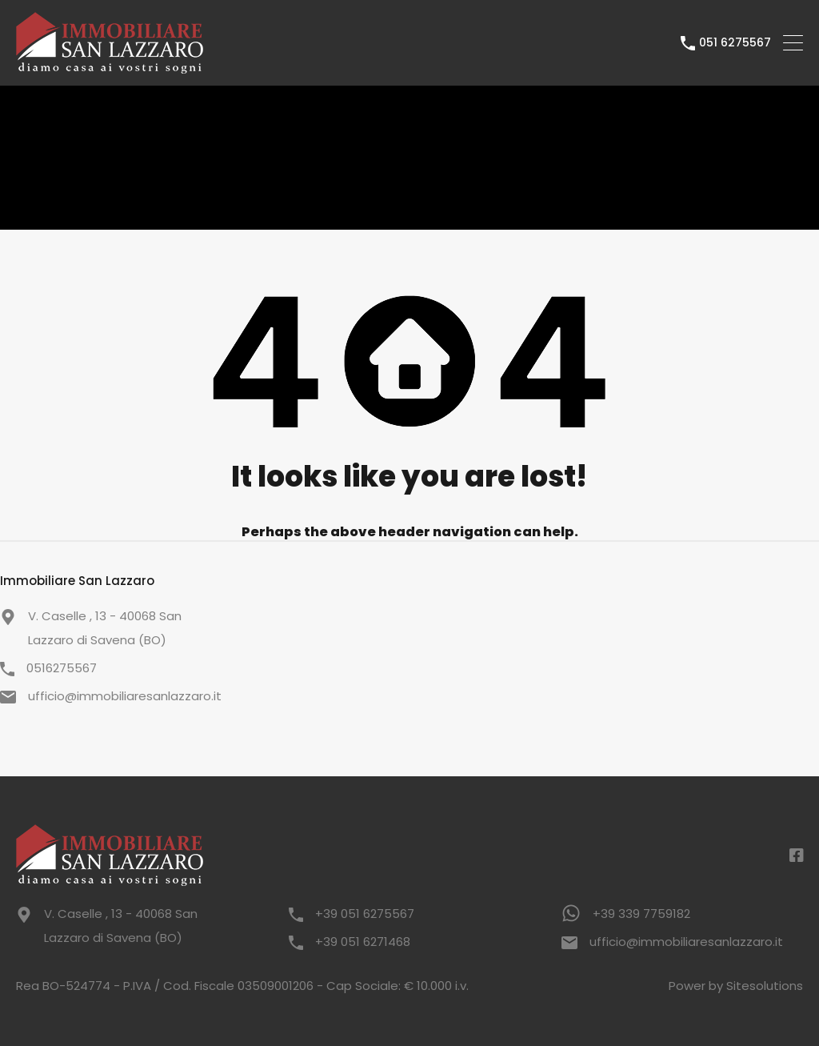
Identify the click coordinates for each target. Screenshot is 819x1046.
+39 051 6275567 (364, 913)
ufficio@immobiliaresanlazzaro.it (125, 695)
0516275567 (61, 667)
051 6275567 (735, 43)
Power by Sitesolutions (736, 985)
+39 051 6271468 (362, 941)
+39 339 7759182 (641, 913)
